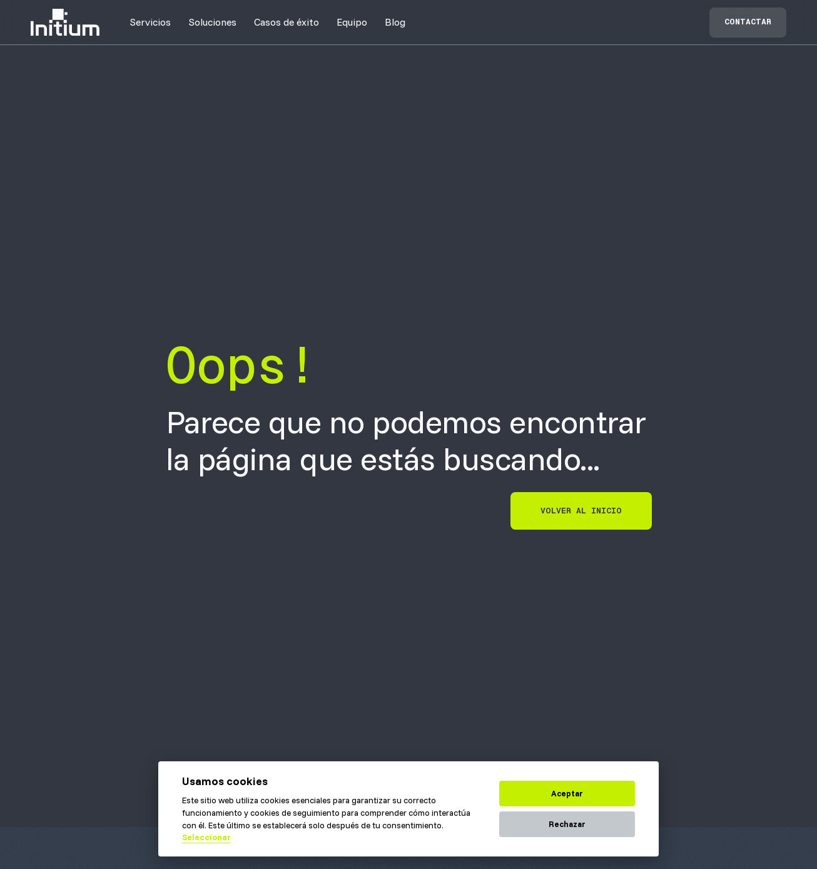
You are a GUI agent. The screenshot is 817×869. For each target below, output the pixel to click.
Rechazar (567, 824)
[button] (150, 22)
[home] (65, 22)
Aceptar (567, 793)
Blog (395, 22)
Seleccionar (206, 837)
